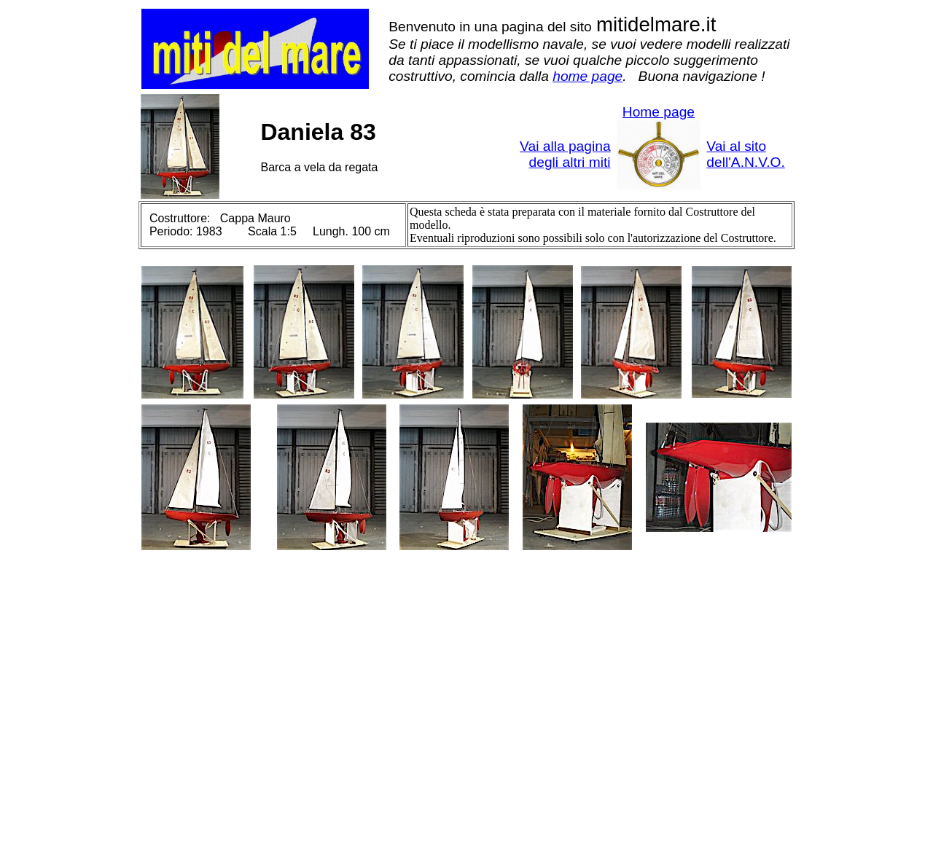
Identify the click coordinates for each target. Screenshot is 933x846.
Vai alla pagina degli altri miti (565, 154)
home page (587, 76)
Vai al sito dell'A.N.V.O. (745, 154)
